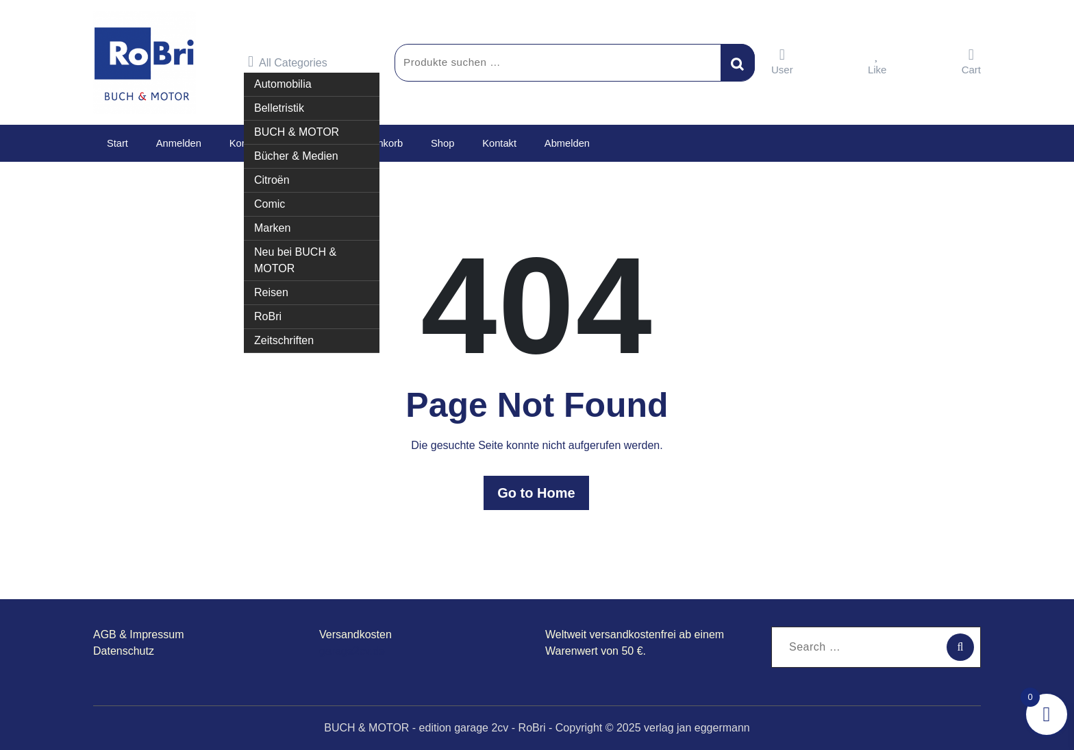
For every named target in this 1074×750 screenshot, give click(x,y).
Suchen (738, 62)
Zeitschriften (284, 340)
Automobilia (283, 83)
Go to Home (536, 492)
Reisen (271, 292)
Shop (429, 143)
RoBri (268, 316)
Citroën (272, 179)
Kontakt (482, 143)
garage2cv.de (352, 651)
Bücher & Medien (296, 155)
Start (116, 143)
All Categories (287, 61)
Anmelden (174, 143)
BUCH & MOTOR (296, 131)
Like (877, 61)
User (782, 61)
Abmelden (547, 143)
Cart (971, 61)
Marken (272, 227)
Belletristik (279, 107)
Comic (269, 203)
